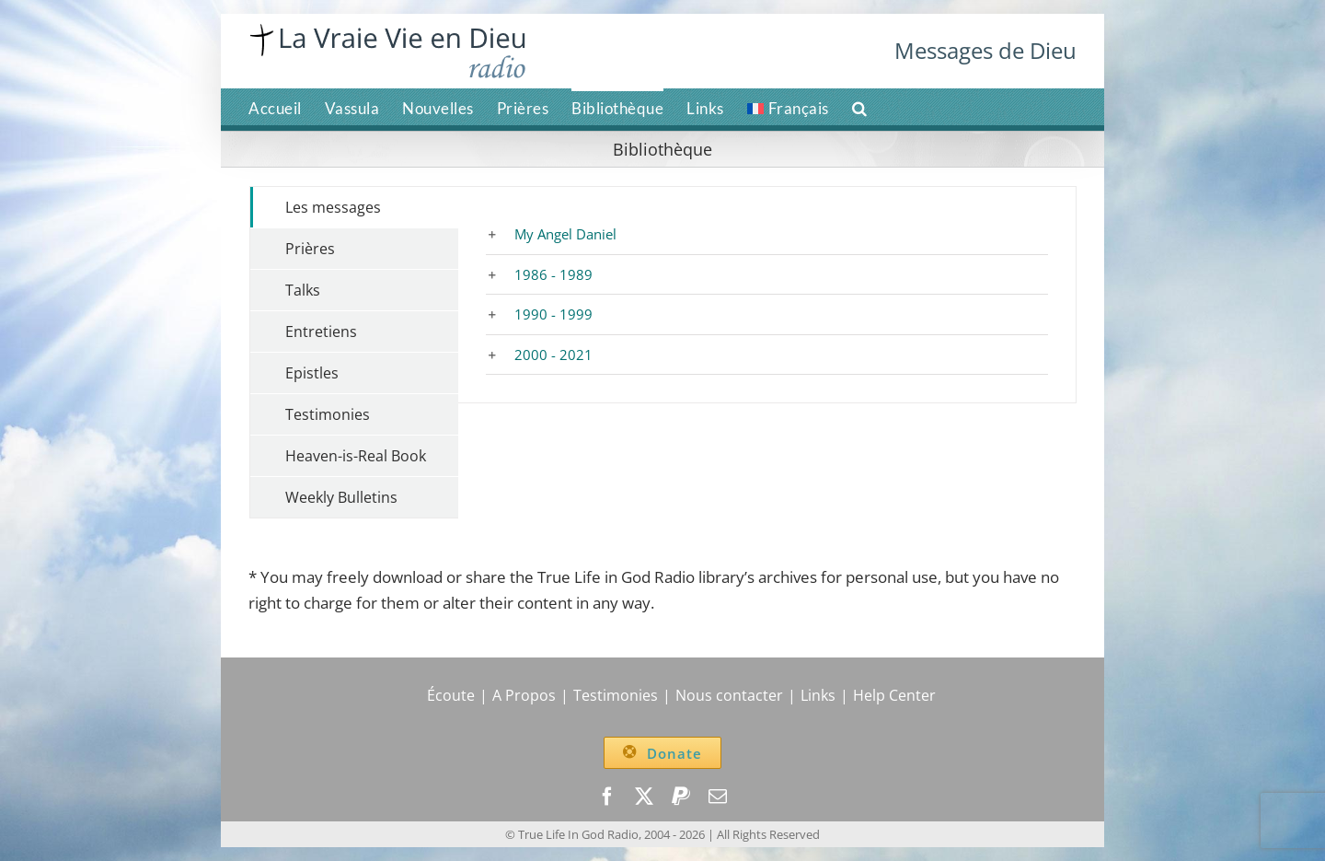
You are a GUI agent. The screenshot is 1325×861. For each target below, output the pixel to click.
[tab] (354, 207)
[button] (860, 106)
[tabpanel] (767, 294)
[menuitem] (788, 106)
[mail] (718, 796)
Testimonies (615, 695)
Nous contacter (729, 695)
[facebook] (607, 796)
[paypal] (681, 796)
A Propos (524, 695)
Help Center (894, 695)
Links (818, 695)
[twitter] (644, 796)
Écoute (451, 695)
